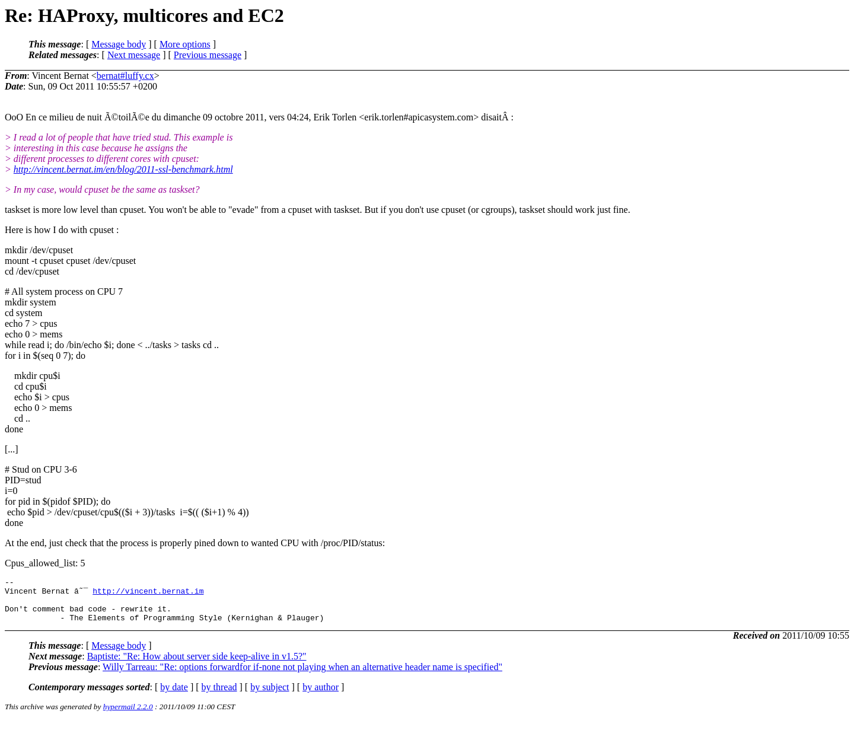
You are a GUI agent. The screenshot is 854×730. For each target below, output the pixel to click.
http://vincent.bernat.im (148, 594)
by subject (269, 696)
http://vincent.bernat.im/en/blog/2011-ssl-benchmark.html (123, 169)
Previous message (207, 55)
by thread (219, 696)
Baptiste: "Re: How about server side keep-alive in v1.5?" (197, 665)
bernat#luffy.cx (125, 76)
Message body (118, 44)
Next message (133, 55)
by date (174, 696)
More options (185, 44)
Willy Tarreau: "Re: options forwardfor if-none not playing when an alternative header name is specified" (302, 676)
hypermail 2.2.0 (128, 715)
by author (320, 696)
